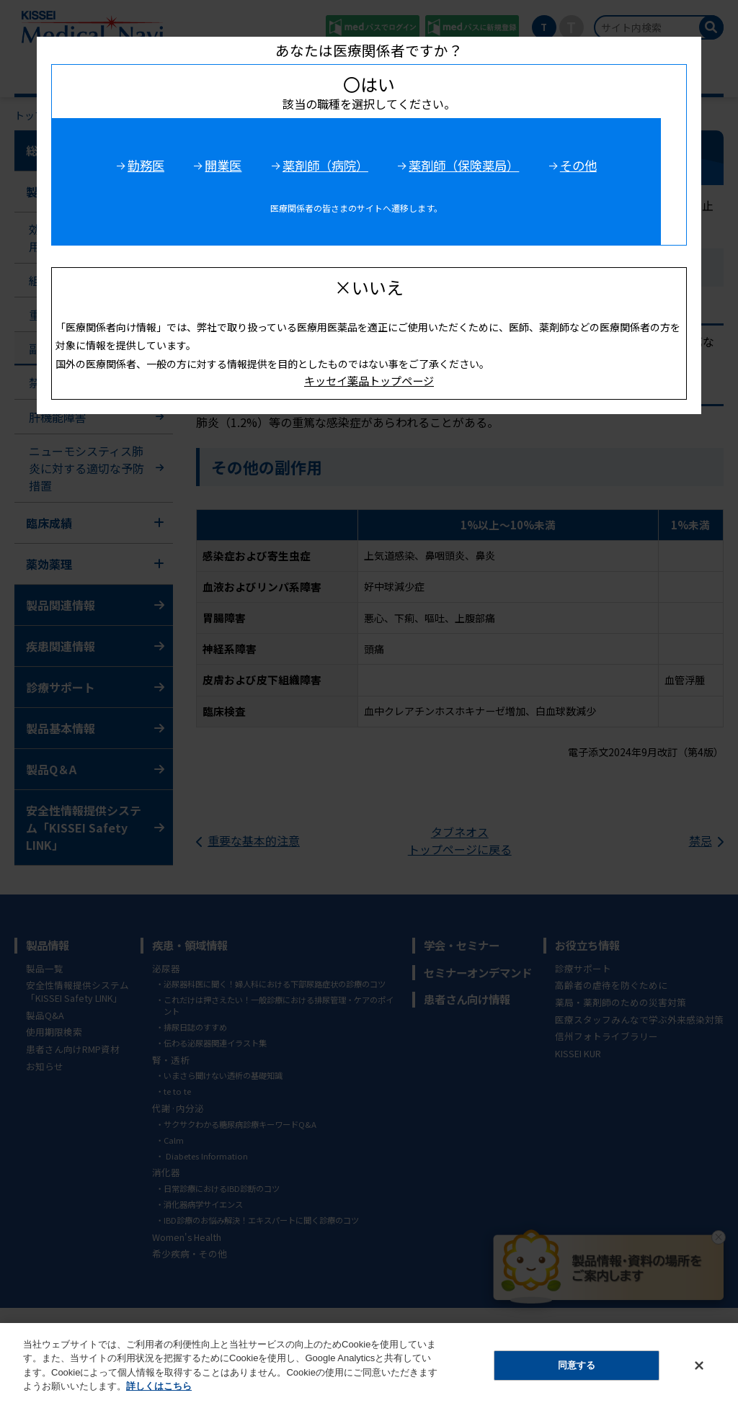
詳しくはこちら (159, 1386)
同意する (576, 1365)
